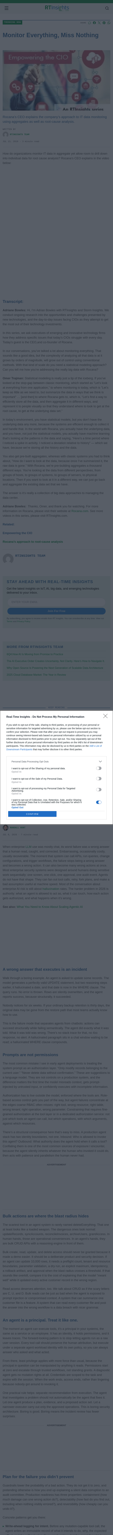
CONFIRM (32, 814)
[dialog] (56, 767)
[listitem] (56, 761)
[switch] (98, 768)
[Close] (106, 717)
